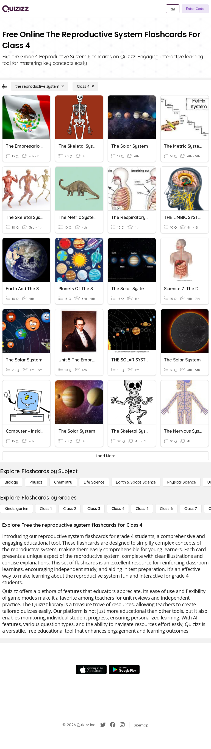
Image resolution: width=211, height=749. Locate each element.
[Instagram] (122, 724)
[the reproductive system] (39, 86)
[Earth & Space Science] (135, 482)
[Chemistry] (63, 482)
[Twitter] (103, 724)
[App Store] (91, 669)
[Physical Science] (182, 482)
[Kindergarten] (16, 508)
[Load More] (105, 455)
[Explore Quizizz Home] (15, 8)
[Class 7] (191, 508)
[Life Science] (94, 482)
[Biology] (11, 482)
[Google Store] (124, 669)
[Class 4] (85, 86)
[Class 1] (45, 508)
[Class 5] (142, 508)
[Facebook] (112, 724)
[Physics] (36, 482)
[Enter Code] (195, 8)
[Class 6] (166, 508)
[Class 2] (69, 508)
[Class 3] (94, 508)
